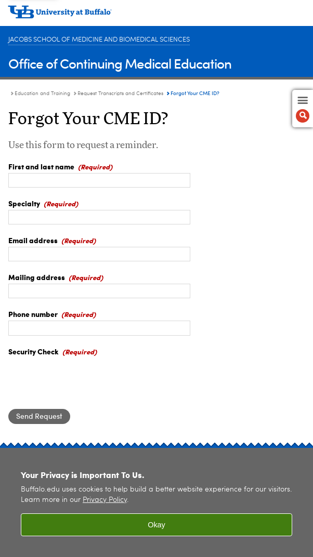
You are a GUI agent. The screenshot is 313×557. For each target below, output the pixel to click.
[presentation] (87, 378)
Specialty (24, 203)
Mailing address (36, 277)
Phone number (33, 314)
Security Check (33, 351)
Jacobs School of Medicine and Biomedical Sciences (99, 39)
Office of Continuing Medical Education (119, 63)
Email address (33, 240)
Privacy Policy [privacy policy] (105, 500)
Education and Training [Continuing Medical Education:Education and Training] (42, 93)
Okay (156, 525)
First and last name (41, 166)
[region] (156, 502)
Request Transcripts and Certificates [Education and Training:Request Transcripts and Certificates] (120, 93)
